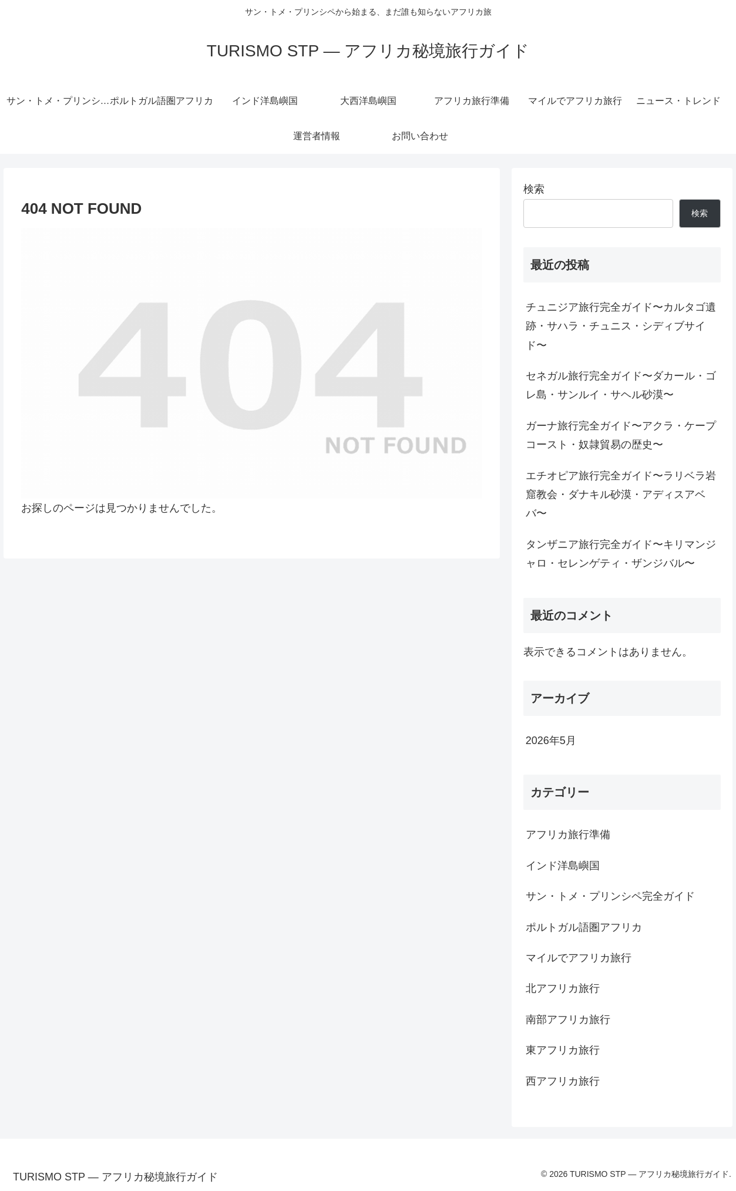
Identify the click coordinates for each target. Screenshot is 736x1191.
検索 (534, 189)
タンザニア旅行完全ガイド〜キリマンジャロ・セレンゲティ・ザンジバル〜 (621, 554)
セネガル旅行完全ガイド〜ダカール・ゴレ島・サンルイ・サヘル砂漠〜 (621, 385)
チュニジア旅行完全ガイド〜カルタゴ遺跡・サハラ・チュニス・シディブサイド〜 (621, 326)
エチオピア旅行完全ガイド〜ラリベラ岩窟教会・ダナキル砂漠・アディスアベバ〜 (621, 495)
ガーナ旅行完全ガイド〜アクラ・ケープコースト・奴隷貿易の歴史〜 (621, 435)
